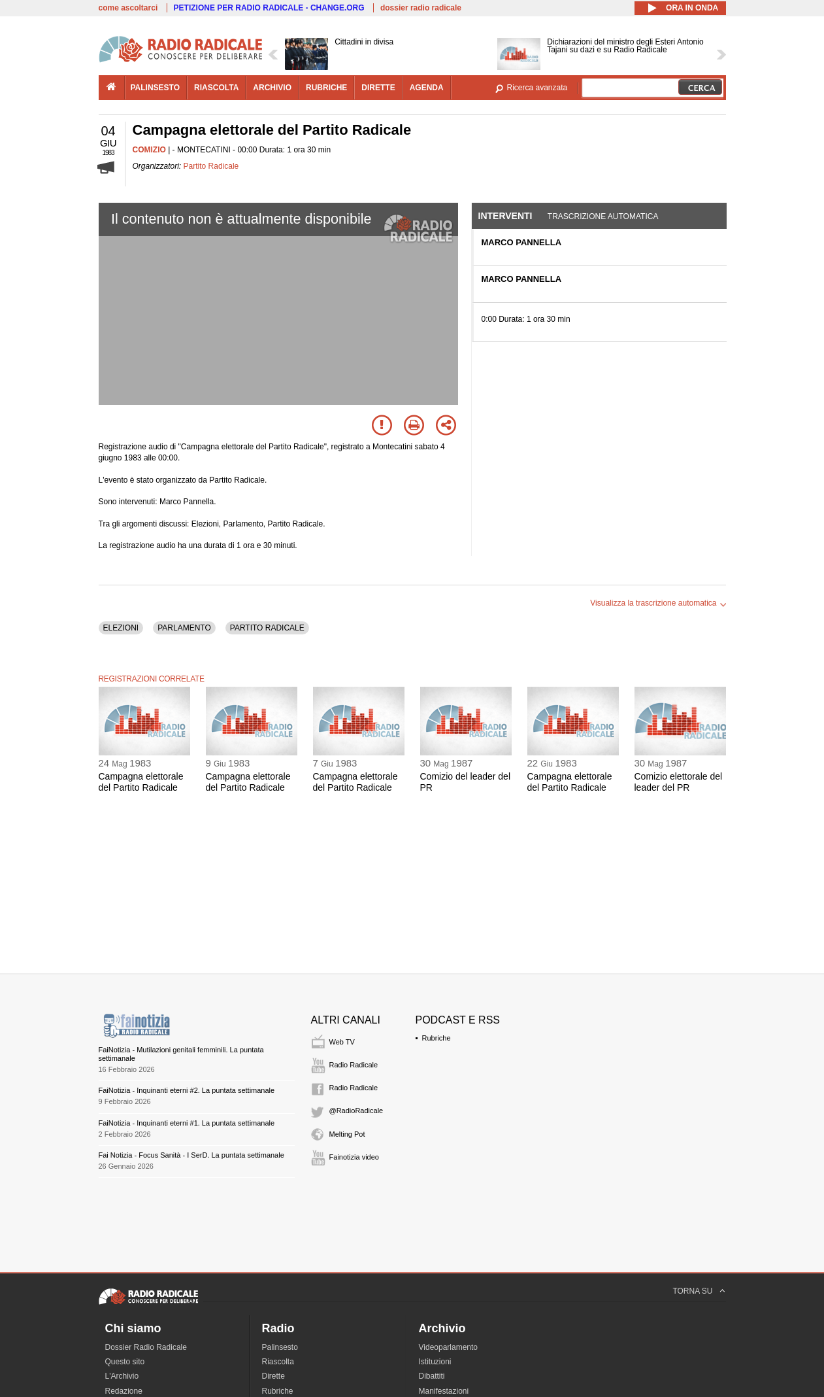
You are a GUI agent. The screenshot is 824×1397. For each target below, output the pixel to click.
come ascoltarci (128, 7)
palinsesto (155, 87)
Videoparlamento (448, 1347)
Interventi (505, 216)
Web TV (342, 1042)
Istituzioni (435, 1361)
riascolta (216, 87)
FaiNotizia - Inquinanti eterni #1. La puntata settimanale (187, 1123)
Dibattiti (432, 1376)
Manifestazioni (444, 1391)
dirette (378, 87)
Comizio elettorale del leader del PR (678, 782)
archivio (272, 87)
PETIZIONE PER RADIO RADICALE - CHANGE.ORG (269, 7)
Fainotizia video (354, 1157)
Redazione (123, 1391)
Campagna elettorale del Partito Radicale (141, 782)
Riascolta (278, 1361)
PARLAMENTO (184, 627)
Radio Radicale (353, 1065)
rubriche (326, 87)
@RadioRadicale (356, 1110)
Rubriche (436, 1038)
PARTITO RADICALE (267, 627)
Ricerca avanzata (537, 87)
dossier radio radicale (420, 7)
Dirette (273, 1376)
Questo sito (125, 1361)
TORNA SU (692, 1291)
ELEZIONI (121, 627)
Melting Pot (347, 1134)
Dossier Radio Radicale (146, 1347)
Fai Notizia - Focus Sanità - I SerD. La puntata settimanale (191, 1155)
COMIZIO (149, 149)
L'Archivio (122, 1376)
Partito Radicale (211, 166)
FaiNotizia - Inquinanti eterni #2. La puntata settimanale (187, 1090)
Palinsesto (280, 1347)
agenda (427, 87)
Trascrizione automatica (603, 216)
